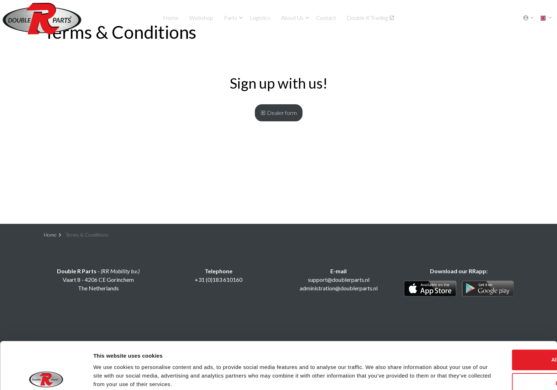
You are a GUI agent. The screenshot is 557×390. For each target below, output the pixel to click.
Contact (326, 17)
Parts (230, 17)
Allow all (498, 332)
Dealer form (278, 113)
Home (171, 17)
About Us (292, 17)
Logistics (259, 17)
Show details (109, 376)
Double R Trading (370, 17)
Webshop (201, 17)
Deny (497, 355)
